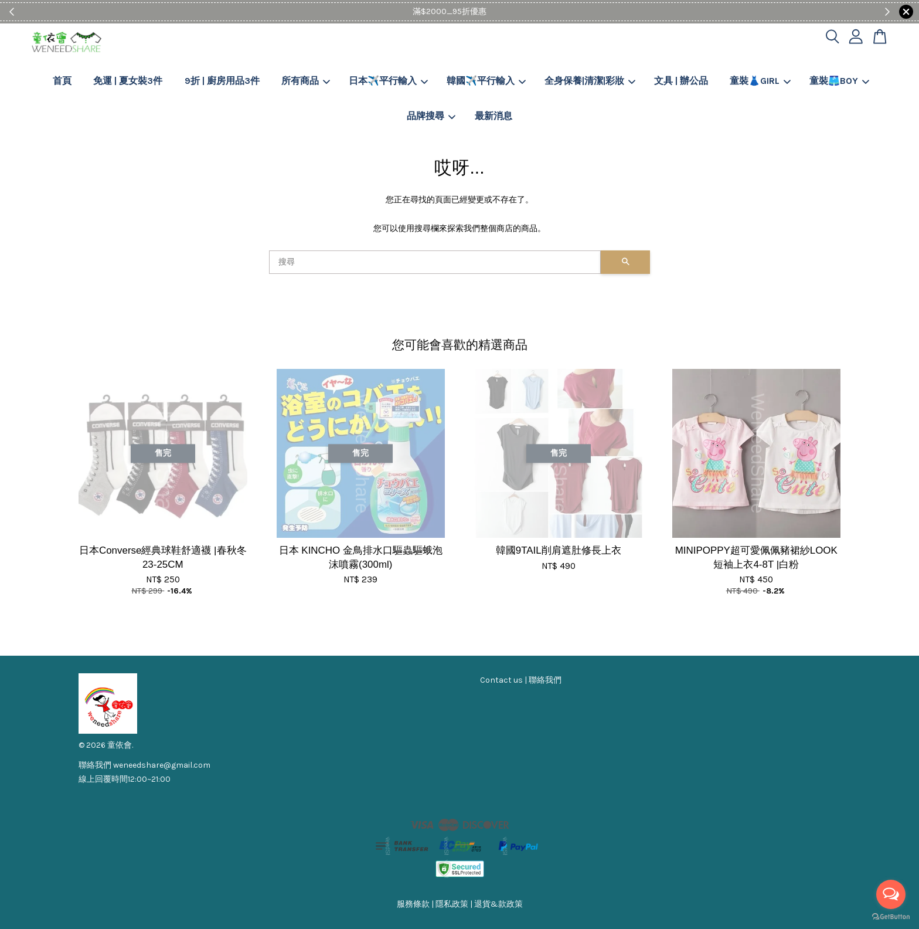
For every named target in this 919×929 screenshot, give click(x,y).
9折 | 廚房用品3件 (222, 80)
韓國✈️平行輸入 (486, 80)
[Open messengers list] (891, 894)
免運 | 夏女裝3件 (127, 80)
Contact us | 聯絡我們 (520, 680)
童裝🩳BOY (839, 80)
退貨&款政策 (498, 904)
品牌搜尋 (431, 115)
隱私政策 (451, 904)
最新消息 (493, 115)
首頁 (62, 80)
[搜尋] (435, 262)
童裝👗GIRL (760, 80)
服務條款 (413, 904)
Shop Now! (495, 11)
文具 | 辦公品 (681, 80)
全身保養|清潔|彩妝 (589, 80)
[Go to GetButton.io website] (891, 917)
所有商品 (305, 80)
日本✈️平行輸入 (388, 80)
